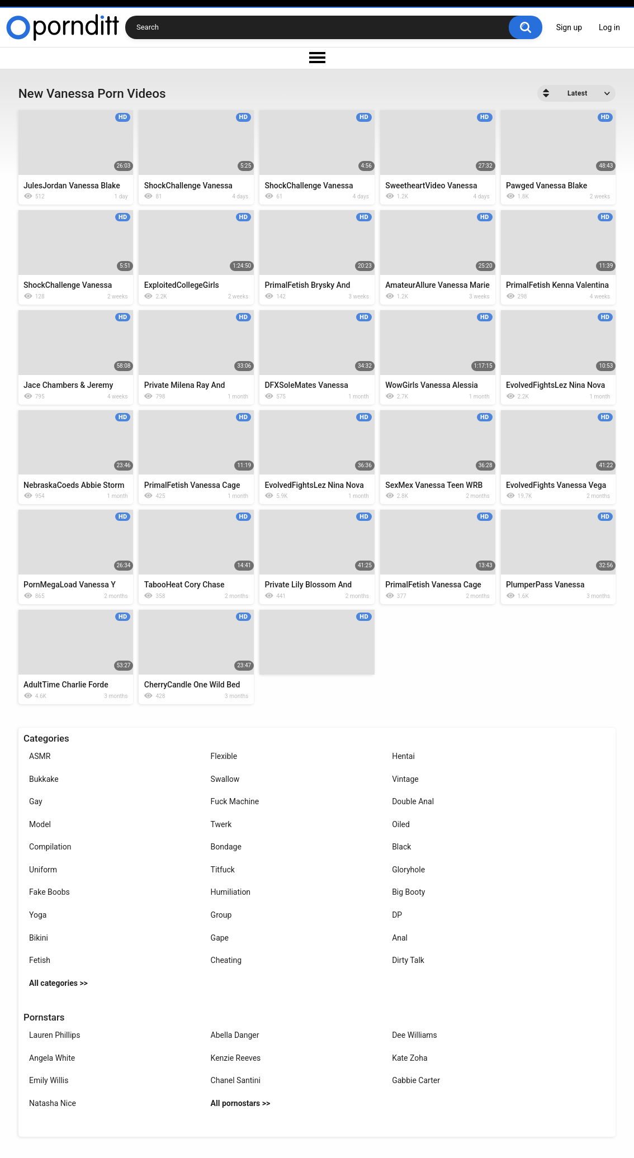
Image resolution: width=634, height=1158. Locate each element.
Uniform (43, 869)
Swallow (225, 779)
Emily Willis (48, 1080)
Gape (220, 937)
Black (401, 846)
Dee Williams (414, 1035)
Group (221, 914)
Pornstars (43, 1017)
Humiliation (231, 892)
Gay (35, 801)
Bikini (38, 937)
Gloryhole (408, 869)
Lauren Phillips (54, 1035)
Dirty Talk (408, 960)
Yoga (37, 914)
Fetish (39, 960)
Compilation (50, 846)
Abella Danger (235, 1035)
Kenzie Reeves (236, 1057)
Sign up (569, 27)
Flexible (224, 756)
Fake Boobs (49, 892)
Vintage (405, 779)
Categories (46, 738)
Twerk (221, 824)
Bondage (226, 846)
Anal (400, 937)
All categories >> (58, 983)
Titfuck (223, 869)
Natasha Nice (52, 1103)
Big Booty (408, 892)
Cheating (226, 960)
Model (40, 824)
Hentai (403, 756)
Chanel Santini (236, 1080)
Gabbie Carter (416, 1080)
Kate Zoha (409, 1057)
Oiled (401, 824)
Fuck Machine (235, 801)
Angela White (52, 1057)
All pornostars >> (241, 1103)
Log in (609, 27)
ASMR (39, 756)
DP (397, 914)
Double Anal (413, 801)
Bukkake (44, 779)
